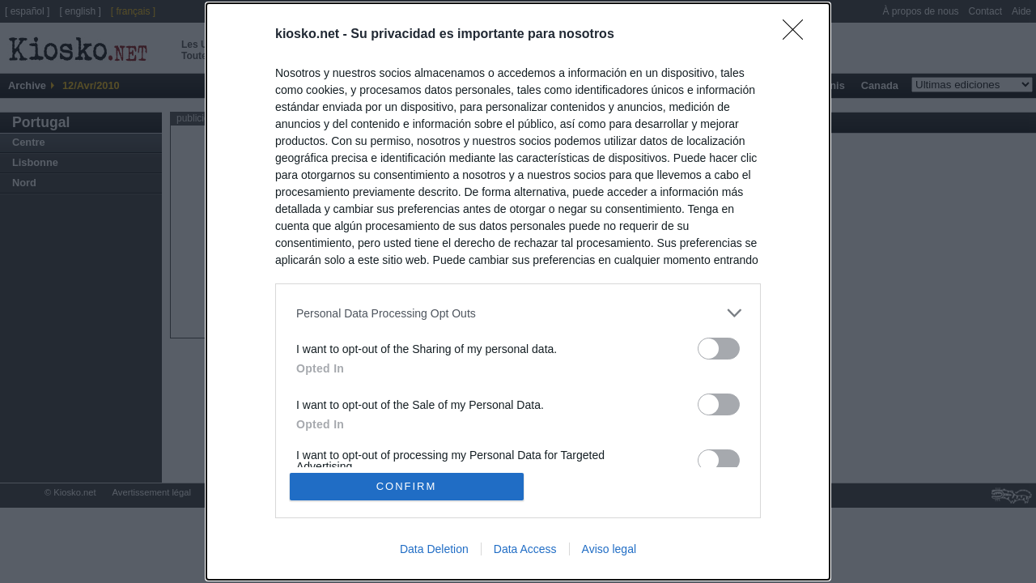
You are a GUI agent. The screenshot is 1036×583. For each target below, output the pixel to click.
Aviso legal (609, 549)
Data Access (525, 549)
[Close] (798, 34)
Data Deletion (434, 549)
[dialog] (518, 291)
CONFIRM (406, 486)
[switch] (719, 349)
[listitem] (518, 312)
